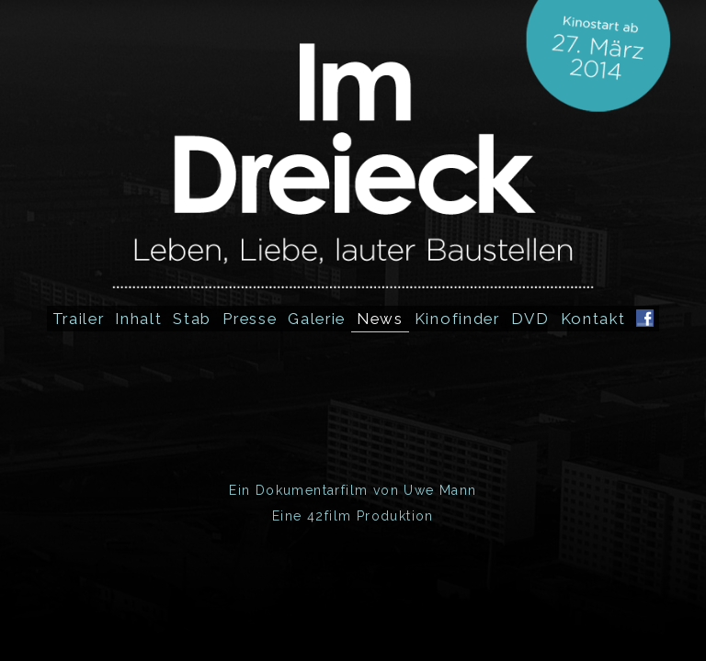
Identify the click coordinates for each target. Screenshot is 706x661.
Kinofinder (457, 318)
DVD (530, 318)
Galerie (317, 318)
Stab (192, 318)
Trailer (78, 318)
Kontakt (593, 318)
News (380, 318)
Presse (249, 318)
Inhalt (138, 318)
